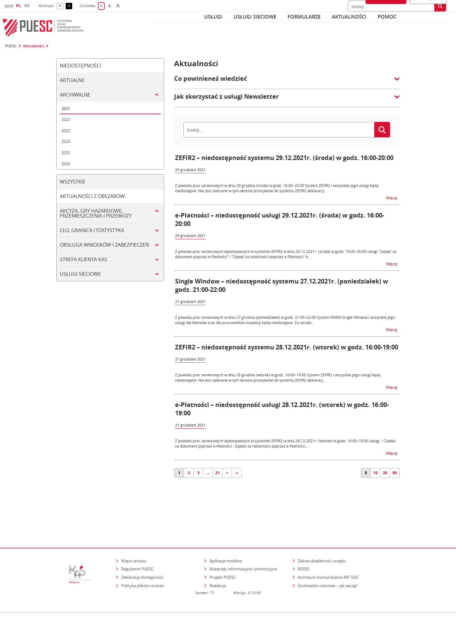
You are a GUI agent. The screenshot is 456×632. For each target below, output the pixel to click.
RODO (303, 542)
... (208, 472)
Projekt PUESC (222, 550)
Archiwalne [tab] (75, 94)
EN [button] (27, 5)
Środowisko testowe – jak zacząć (328, 558)
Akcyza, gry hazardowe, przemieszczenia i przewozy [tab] (96, 213)
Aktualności (349, 16)
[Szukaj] (278, 129)
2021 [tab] (65, 108)
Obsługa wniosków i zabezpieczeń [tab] (104, 244)
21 (217, 472)
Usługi (213, 16)
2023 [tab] (65, 130)
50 (394, 472)
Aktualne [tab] (72, 80)
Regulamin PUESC (137, 542)
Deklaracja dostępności (142, 550)
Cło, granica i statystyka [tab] (92, 230)
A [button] (61, 6)
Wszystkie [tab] (73, 181)
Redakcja (217, 558)
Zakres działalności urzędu (322, 534)
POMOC (387, 16)
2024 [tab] (65, 141)
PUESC (11, 46)
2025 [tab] (65, 152)
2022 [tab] (65, 119)
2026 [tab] (65, 164)
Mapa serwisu (134, 534)
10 (375, 472)
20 (385, 472)
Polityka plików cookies (142, 558)
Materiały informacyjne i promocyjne (243, 542)
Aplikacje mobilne (225, 534)
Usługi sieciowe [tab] (80, 274)
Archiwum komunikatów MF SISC (328, 550)
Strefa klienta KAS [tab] (83, 259)
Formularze (304, 16)
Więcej (392, 197)
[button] (287, 81)
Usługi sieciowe (255, 16)
